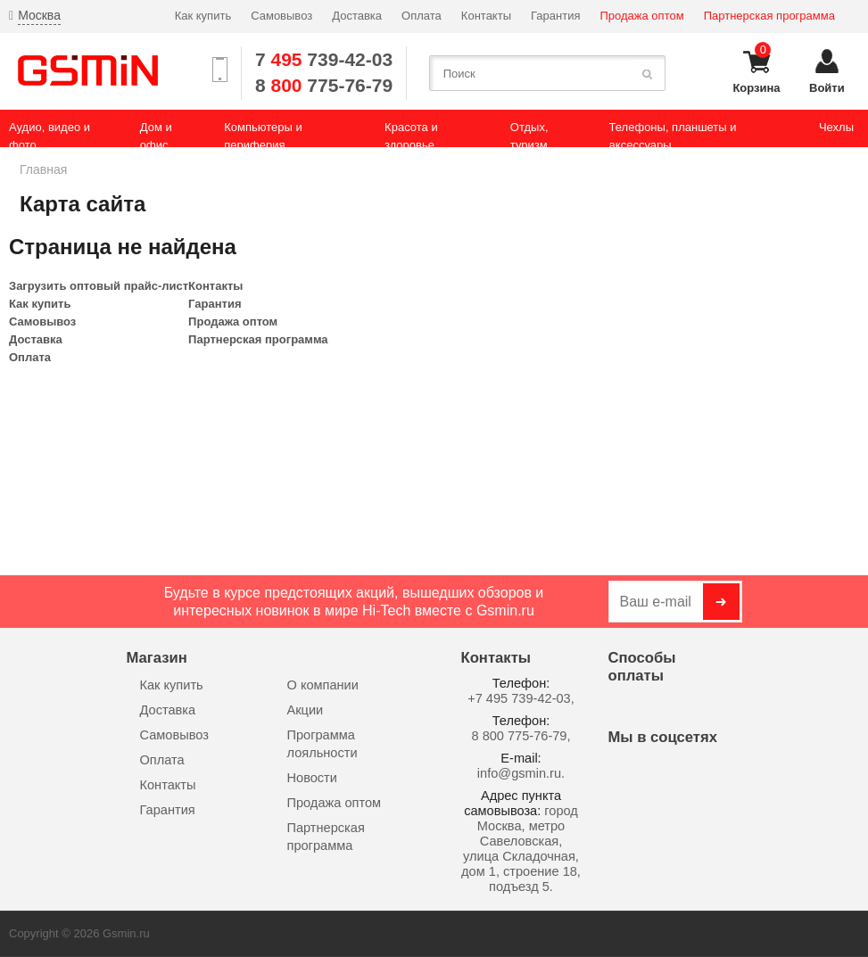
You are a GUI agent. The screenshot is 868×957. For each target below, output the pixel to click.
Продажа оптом (642, 15)
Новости (312, 778)
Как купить (203, 15)
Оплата (421, 15)
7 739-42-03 (324, 59)
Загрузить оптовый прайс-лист (98, 286)
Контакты (486, 15)
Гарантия (555, 15)
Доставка (357, 15)
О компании (323, 685)
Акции (305, 710)
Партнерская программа (769, 15)
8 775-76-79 (324, 85)
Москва (39, 15)
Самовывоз (281, 15)
